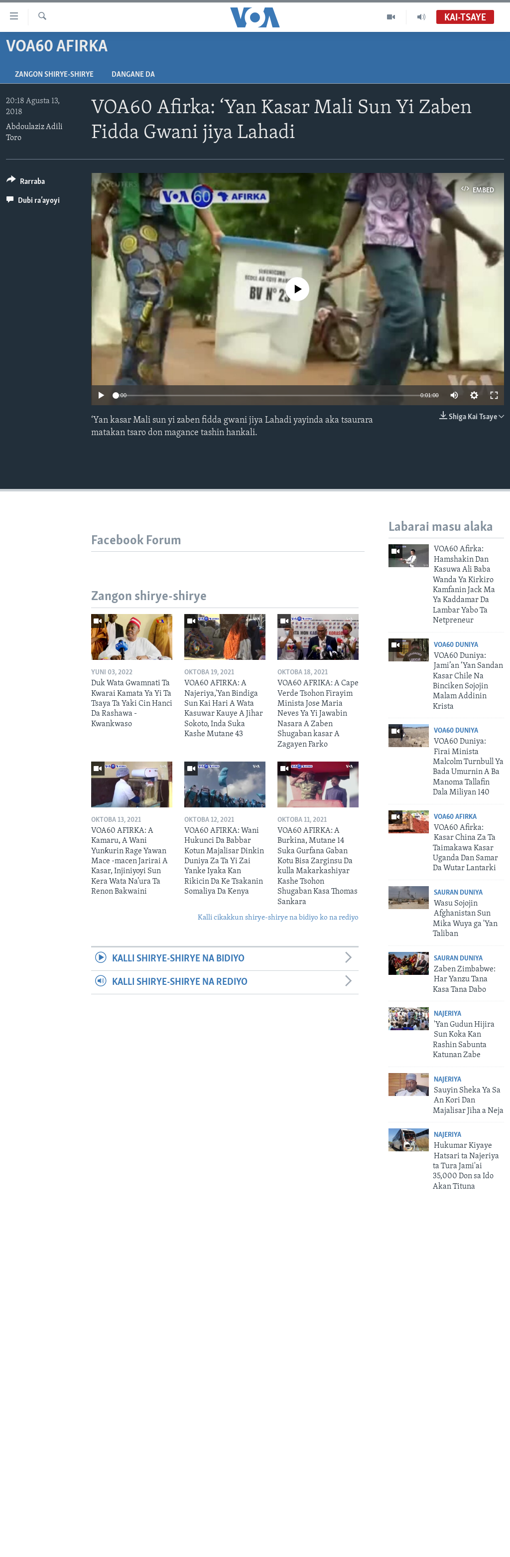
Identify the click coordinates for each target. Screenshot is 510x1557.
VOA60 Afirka (455, 817)
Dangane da (133, 75)
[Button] (25, 183)
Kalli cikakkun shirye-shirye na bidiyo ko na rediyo (278, 918)
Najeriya (447, 1014)
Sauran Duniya (458, 893)
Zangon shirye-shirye (54, 75)
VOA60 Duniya (456, 645)
